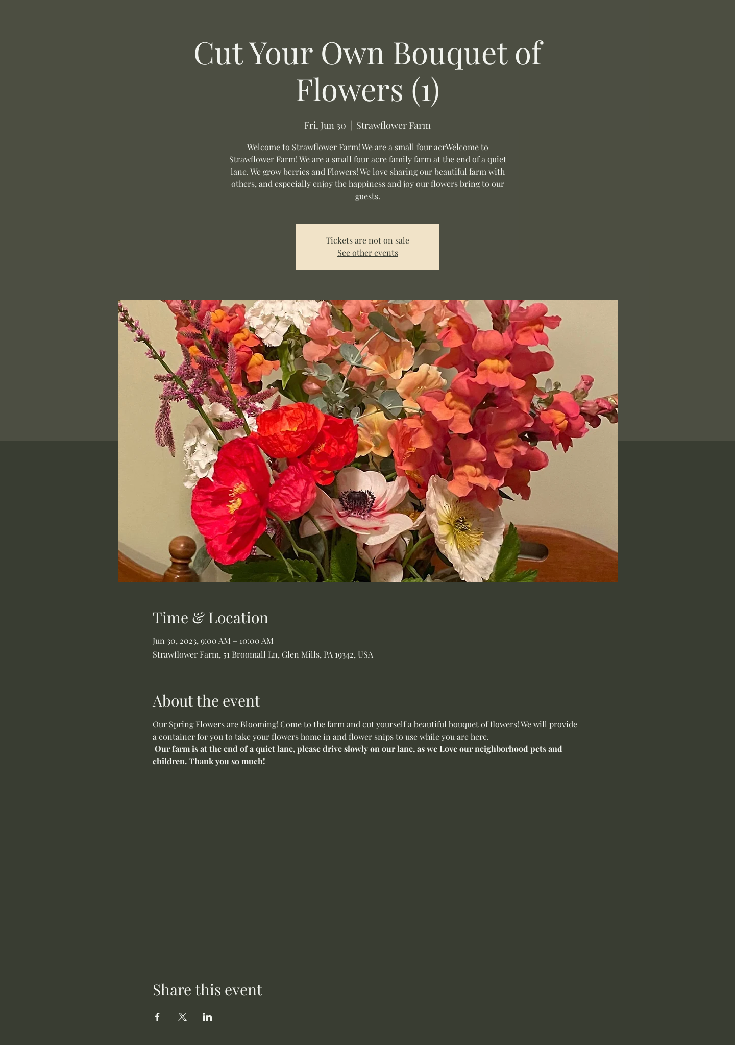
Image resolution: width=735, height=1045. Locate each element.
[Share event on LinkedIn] (207, 1017)
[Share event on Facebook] (157, 1017)
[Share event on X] (182, 1017)
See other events (367, 252)
